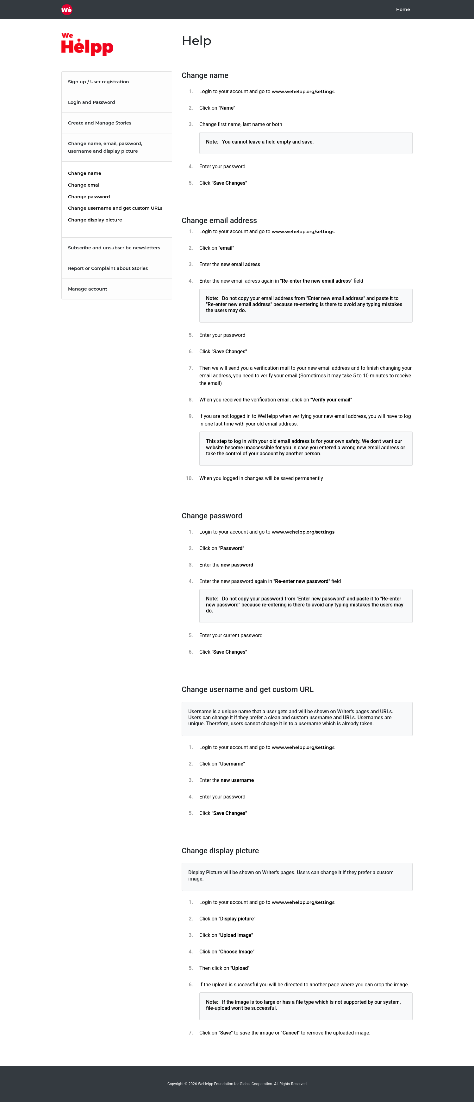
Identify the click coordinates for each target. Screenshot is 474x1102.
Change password (89, 197)
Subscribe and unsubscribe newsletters (114, 248)
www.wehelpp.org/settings (303, 91)
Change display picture (95, 220)
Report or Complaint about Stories (108, 268)
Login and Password (91, 102)
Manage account (87, 289)
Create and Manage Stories (99, 123)
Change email (84, 185)
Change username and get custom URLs (115, 208)
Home (404, 9)
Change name (84, 173)
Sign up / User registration (98, 82)
